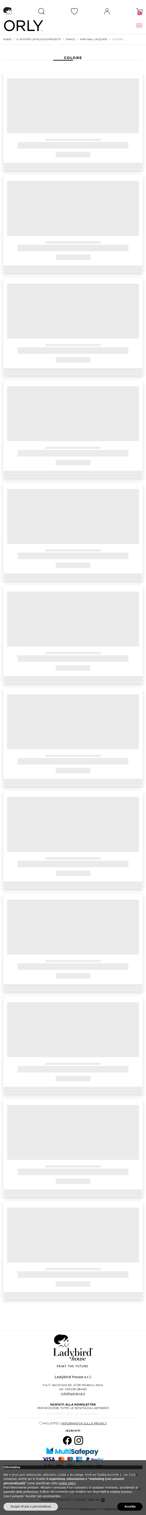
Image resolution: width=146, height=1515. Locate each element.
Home (7, 39)
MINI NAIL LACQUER (93, 39)
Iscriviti (73, 1430)
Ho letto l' (75, 1423)
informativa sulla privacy (84, 1423)
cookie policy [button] (67, 1483)
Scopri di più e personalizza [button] (31, 1506)
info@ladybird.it (73, 1393)
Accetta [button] (129, 1506)
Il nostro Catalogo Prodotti (39, 39)
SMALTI (70, 39)
